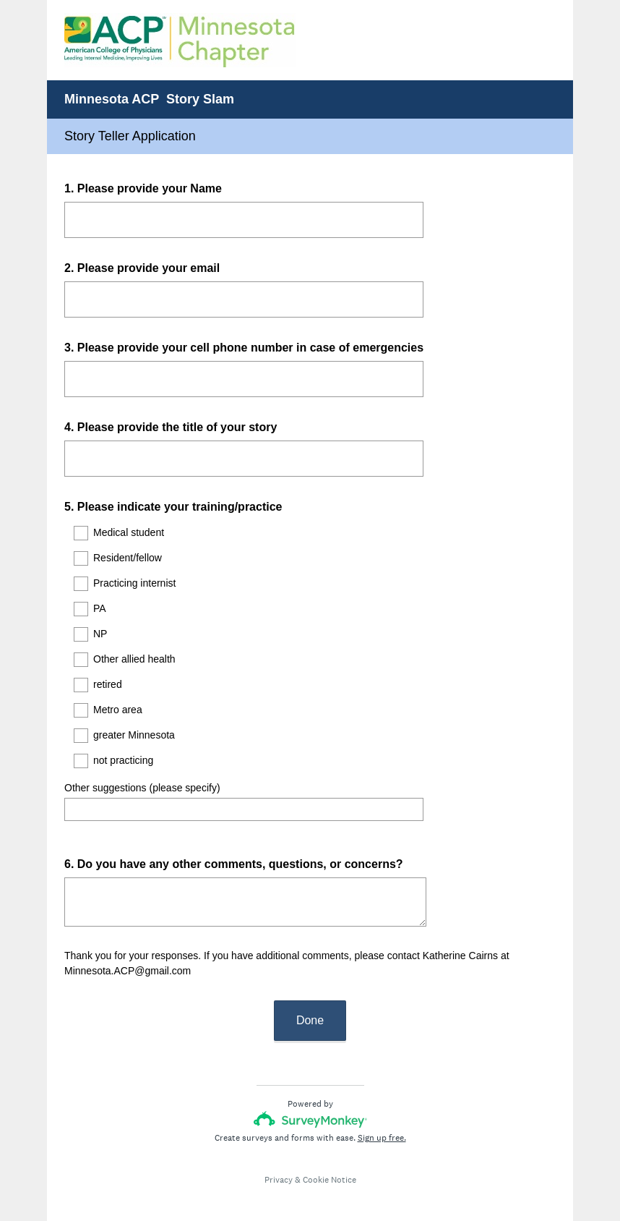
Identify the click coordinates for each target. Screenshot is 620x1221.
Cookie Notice (329, 1167)
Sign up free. (382, 1125)
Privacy (278, 1167)
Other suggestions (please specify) (142, 788)
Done (310, 1007)
